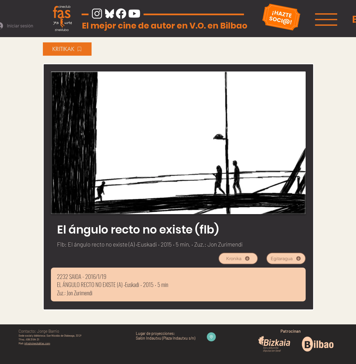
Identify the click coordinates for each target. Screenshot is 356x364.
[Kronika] (238, 258)
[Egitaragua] (286, 258)
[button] (326, 19)
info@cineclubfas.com (37, 343)
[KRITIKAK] (67, 49)
